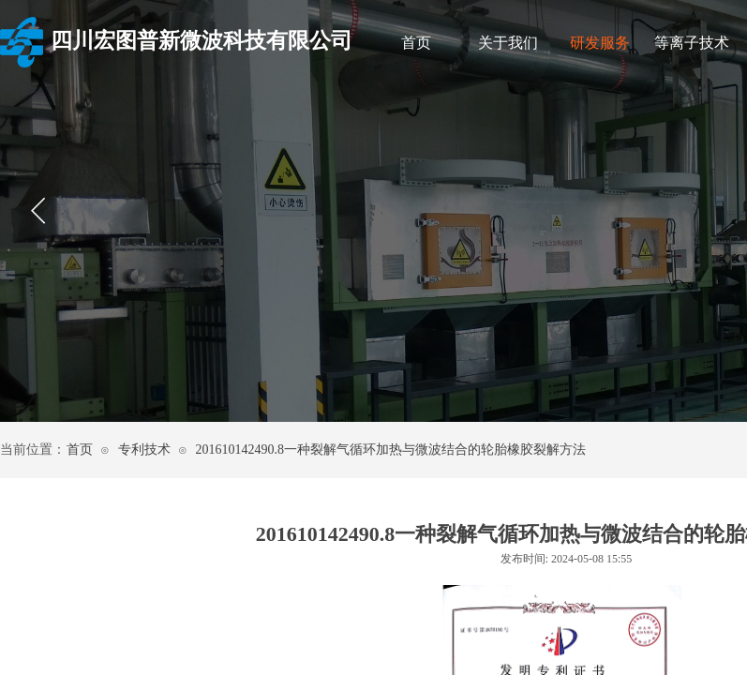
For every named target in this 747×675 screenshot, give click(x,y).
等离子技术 (691, 43)
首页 (416, 43)
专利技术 (144, 449)
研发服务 (600, 43)
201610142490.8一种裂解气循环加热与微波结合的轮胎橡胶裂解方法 (390, 449)
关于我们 (508, 43)
